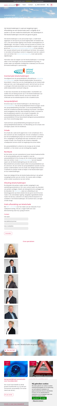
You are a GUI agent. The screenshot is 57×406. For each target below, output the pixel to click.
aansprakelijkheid (9, 105)
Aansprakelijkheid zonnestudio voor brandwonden (14, 380)
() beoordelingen (28, 1)
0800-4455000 (41, 5)
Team (24, 5)
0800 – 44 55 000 (11, 207)
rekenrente (17, 191)
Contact (30, 5)
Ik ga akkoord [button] (36, 398)
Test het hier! (11, 350)
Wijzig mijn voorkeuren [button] (38, 401)
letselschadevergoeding (24, 54)
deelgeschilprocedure (25, 160)
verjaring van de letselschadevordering (21, 48)
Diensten (17, 5)
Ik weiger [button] (44, 398)
